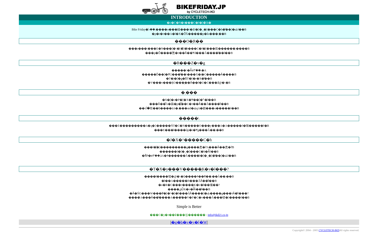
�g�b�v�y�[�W (189, 222)
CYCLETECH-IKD (329, 230)
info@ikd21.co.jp (218, 215)
